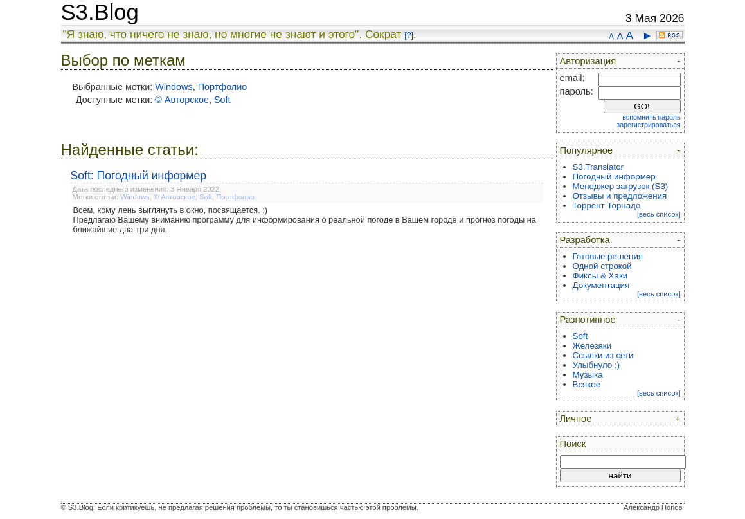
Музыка (588, 374)
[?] (408, 35)
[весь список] (659, 214)
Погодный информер (614, 176)
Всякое (587, 384)
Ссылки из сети (603, 355)
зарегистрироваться (648, 125)
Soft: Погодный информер (139, 175)
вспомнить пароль (651, 117)
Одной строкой (602, 266)
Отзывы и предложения (620, 196)
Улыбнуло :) (596, 365)
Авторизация (588, 61)
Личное (576, 419)
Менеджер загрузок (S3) (621, 186)
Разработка (585, 240)
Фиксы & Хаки (600, 275)
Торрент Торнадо (607, 205)
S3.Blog (100, 12)
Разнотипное (588, 319)
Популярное (586, 150)
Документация (601, 285)
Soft (222, 100)
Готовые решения (608, 256)
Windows (173, 87)
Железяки (592, 346)
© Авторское (182, 100)
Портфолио (222, 87)
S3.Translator (598, 167)
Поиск (573, 444)
